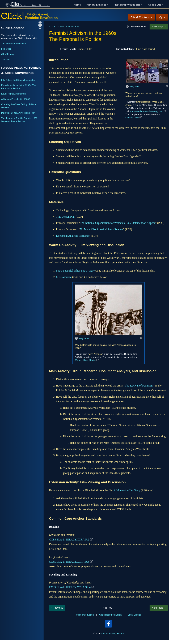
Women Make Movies (85, 360)
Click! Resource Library (110, 614)
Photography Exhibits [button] (127, 4)
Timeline (5, 59)
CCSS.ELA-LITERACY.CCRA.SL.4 (70, 587)
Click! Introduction (85, 614)
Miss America (63, 277)
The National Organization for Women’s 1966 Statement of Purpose (117, 222)
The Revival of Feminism (139, 385)
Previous (58, 607)
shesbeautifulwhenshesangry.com (146, 111)
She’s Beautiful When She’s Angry (75, 270)
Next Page (157, 26)
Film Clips (6, 49)
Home (77, 4)
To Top (108, 607)
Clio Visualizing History (112, 633)
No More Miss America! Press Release (101, 229)
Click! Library (7, 54)
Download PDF (137, 26)
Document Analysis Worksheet (73, 235)
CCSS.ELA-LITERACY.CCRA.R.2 (69, 539)
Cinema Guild (132, 117)
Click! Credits (134, 614)
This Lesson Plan (65, 216)
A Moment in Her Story (127, 490)
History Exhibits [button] (96, 4)
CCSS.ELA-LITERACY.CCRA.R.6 (69, 561)
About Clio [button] (154, 4)
